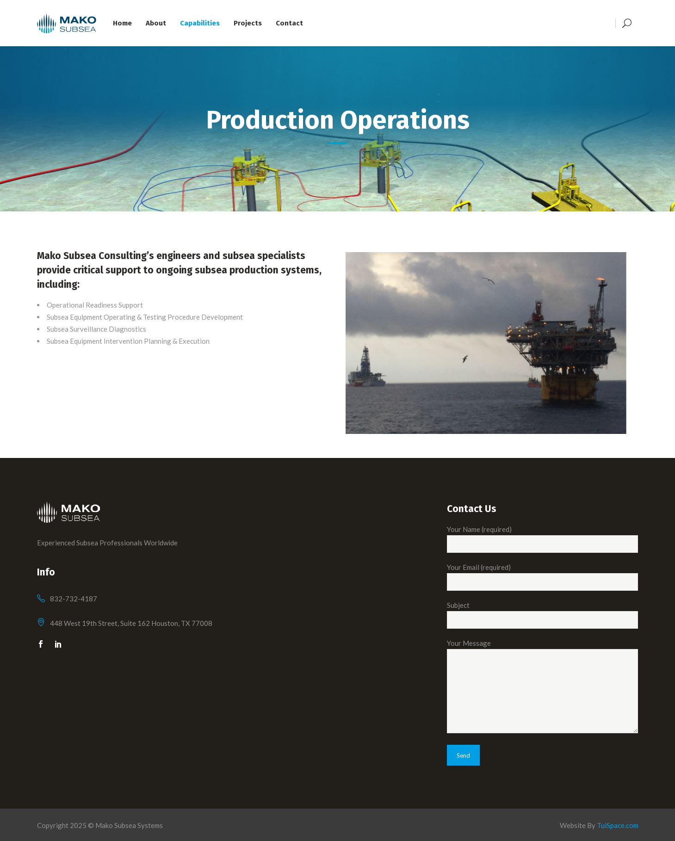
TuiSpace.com (617, 825)
